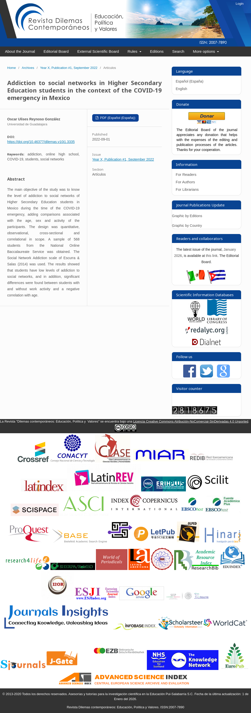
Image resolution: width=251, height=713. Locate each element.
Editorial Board (56, 51)
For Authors (185, 182)
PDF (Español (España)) (117, 118)
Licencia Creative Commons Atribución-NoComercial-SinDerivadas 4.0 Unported (190, 421)
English (181, 89)
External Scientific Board (98, 51)
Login (240, 3)
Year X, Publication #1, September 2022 (68, 68)
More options (204, 51)
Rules (132, 51)
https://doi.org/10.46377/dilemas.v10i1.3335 (41, 142)
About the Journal (20, 51)
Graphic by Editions (187, 216)
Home (11, 68)
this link (211, 256)
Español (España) (189, 81)
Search (178, 51)
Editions (157, 51)
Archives (28, 68)
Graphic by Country (187, 226)
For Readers (186, 174)
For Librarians (187, 189)
